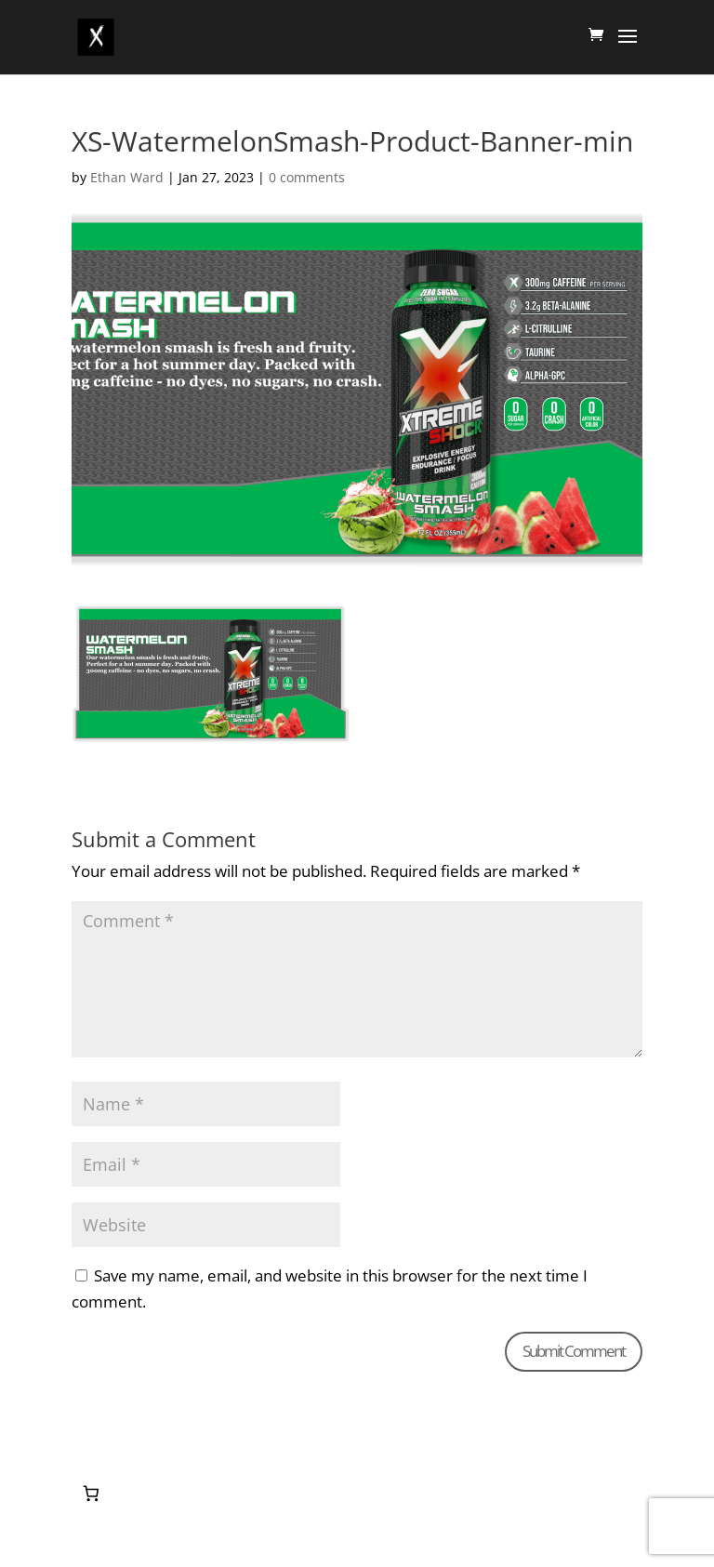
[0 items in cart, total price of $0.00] (92, 1493)
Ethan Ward (127, 177)
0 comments (307, 177)
